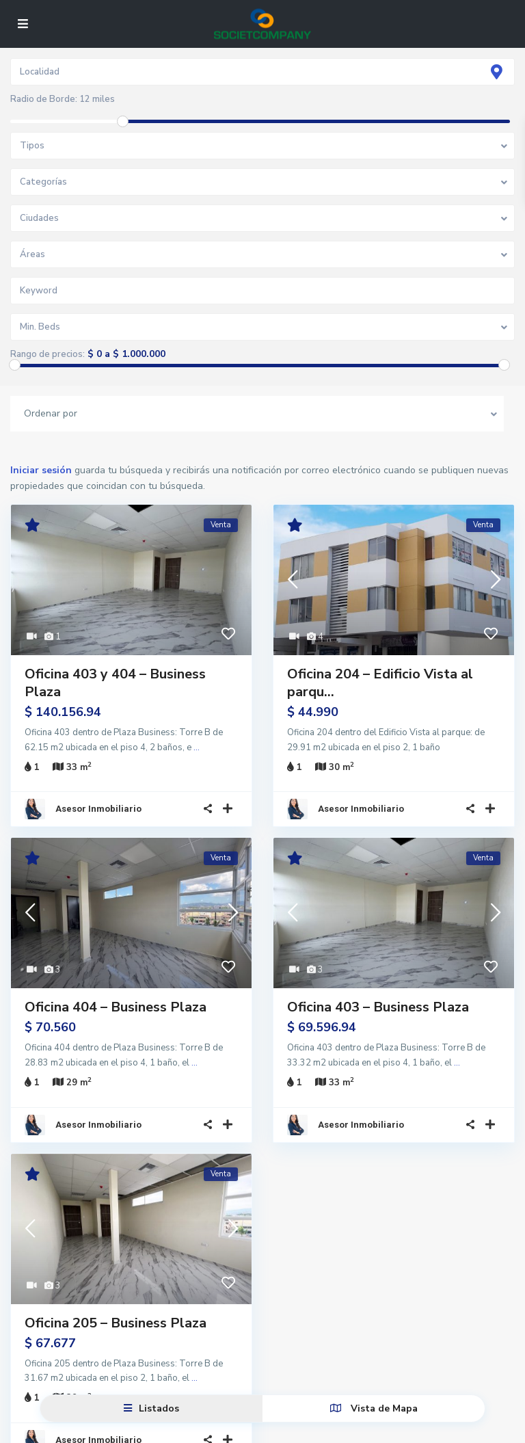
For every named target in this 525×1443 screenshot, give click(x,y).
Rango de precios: (47, 354)
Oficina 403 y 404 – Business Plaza (115, 683)
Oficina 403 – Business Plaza (378, 999)
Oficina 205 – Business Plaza (115, 1306)
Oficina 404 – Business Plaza (115, 999)
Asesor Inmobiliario (98, 800)
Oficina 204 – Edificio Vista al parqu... (380, 683)
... (196, 747)
